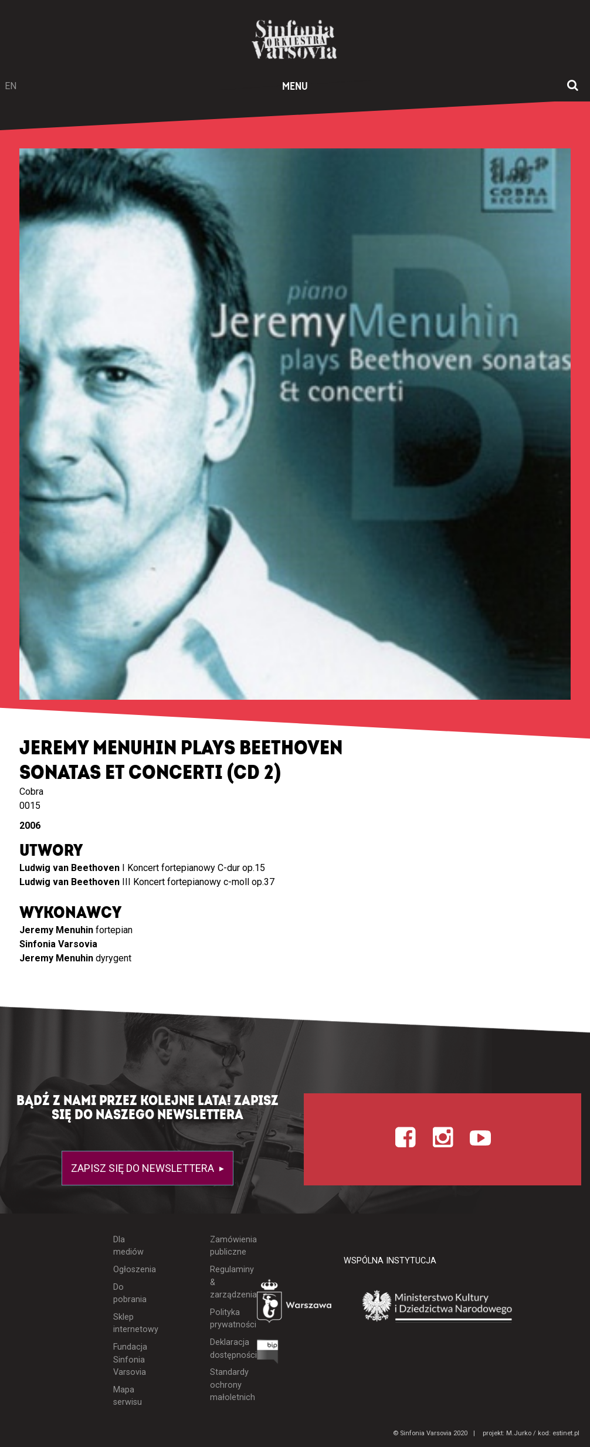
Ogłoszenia (128, 1270)
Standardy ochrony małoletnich (224, 1384)
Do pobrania (128, 1293)
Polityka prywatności (224, 1318)
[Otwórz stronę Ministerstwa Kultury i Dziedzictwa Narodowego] (437, 1307)
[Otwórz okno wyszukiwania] (572, 86)
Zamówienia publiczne (224, 1246)
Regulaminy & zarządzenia (224, 1282)
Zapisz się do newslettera (143, 1168)
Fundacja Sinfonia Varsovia (128, 1359)
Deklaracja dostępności (224, 1348)
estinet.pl (565, 1433)
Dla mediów (128, 1246)
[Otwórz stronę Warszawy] (295, 1304)
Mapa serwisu (127, 1396)
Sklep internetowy (128, 1323)
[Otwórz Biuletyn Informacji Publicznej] (267, 1354)
